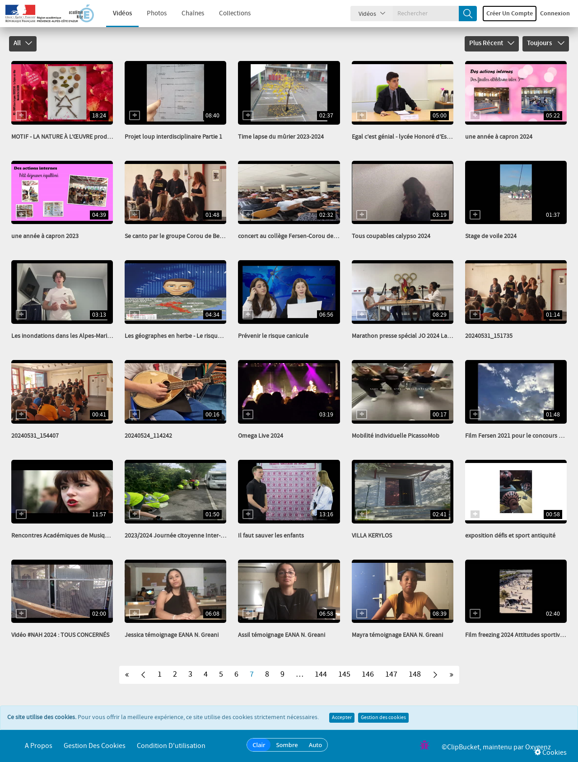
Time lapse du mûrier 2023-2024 (281, 137)
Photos (150, 13)
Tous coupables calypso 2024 (391, 236)
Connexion (555, 13)
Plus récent (491, 43)
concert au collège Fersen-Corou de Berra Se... (299, 236)
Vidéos (115, 13)
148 (415, 674)
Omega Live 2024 (260, 436)
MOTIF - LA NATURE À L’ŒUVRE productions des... (76, 137)
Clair (258, 745)
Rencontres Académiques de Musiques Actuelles (75, 536)
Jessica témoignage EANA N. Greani (172, 635)
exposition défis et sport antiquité (510, 536)
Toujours (545, 43)
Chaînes (186, 13)
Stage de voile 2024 (491, 236)
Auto (315, 745)
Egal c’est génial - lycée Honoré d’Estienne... (410, 137)
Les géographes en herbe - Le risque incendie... (187, 336)
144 (321, 674)
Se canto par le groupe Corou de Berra (176, 236)
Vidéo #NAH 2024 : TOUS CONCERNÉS (60, 635)
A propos (38, 746)
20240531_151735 (489, 336)
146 (368, 674)
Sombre (287, 745)
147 (391, 674)
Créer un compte (509, 13)
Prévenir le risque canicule (273, 336)
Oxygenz (538, 747)
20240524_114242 (148, 436)
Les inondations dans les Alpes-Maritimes (66, 336)
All (23, 43)
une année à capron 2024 (498, 137)
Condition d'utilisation (171, 746)
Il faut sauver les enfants (271, 536)
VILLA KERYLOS (372, 536)
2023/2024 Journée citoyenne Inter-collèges (183, 536)
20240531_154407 (35, 436)
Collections (228, 13)
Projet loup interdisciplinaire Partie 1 (173, 137)
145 (344, 674)
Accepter (342, 717)
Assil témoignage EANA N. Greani (281, 635)
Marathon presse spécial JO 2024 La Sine (406, 336)
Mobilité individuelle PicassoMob (395, 436)
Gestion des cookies (383, 717)
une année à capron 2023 (45, 236)
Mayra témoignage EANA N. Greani (397, 635)
